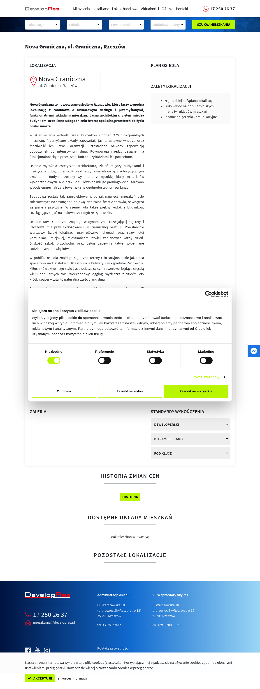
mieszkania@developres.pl (54, 622)
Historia (130, 496)
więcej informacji (72, 678)
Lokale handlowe (125, 8)
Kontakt (182, 8)
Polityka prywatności (113, 648)
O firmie (167, 8)
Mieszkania (81, 8)
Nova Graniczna (66, 81)
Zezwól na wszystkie (196, 391)
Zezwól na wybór (130, 391)
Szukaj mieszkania (213, 24)
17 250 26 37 (50, 614)
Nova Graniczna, (75, 46)
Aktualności (150, 8)
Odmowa (64, 391)
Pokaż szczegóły (206, 377)
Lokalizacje (101, 8)
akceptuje (40, 678)
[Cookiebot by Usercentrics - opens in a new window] (208, 294)
